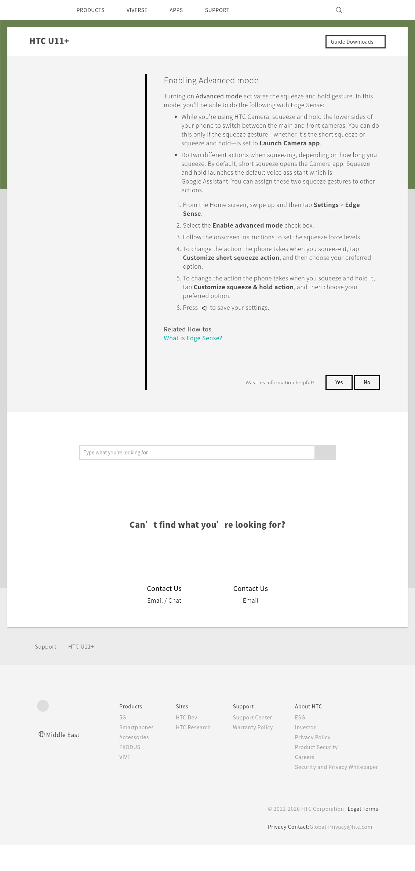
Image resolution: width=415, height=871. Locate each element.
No (366, 408)
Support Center (245, 743)
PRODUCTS (93, 10)
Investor (299, 753)
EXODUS (116, 772)
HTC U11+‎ (84, 671)
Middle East (64, 759)
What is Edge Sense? (196, 363)
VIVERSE (143, 10)
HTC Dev (175, 743)
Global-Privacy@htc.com (339, 852)
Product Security (311, 772)
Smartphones (122, 753)
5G (107, 743)
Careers (298, 782)
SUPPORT (230, 10)
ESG (294, 743)
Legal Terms (361, 834)
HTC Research (182, 753)
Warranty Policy (245, 753)
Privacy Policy (307, 762)
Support (46, 671)
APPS (186, 10)
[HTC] (46, 10)
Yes (337, 408)
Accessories (120, 762)
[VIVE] (368, 10)
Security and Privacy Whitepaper (333, 792)
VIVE (110, 782)
